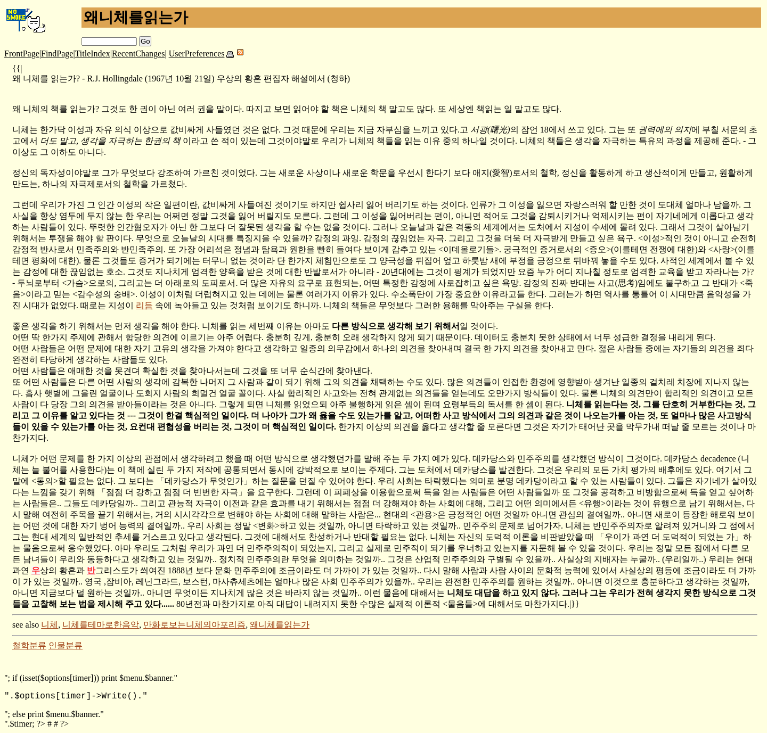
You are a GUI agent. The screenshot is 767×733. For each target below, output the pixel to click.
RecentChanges (138, 53)
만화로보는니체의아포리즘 (194, 624)
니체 (49, 624)
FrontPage (21, 53)
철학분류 (29, 645)
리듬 (144, 305)
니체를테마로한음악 (100, 624)
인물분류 (65, 645)
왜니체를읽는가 (279, 624)
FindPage (57, 53)
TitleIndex (92, 53)
